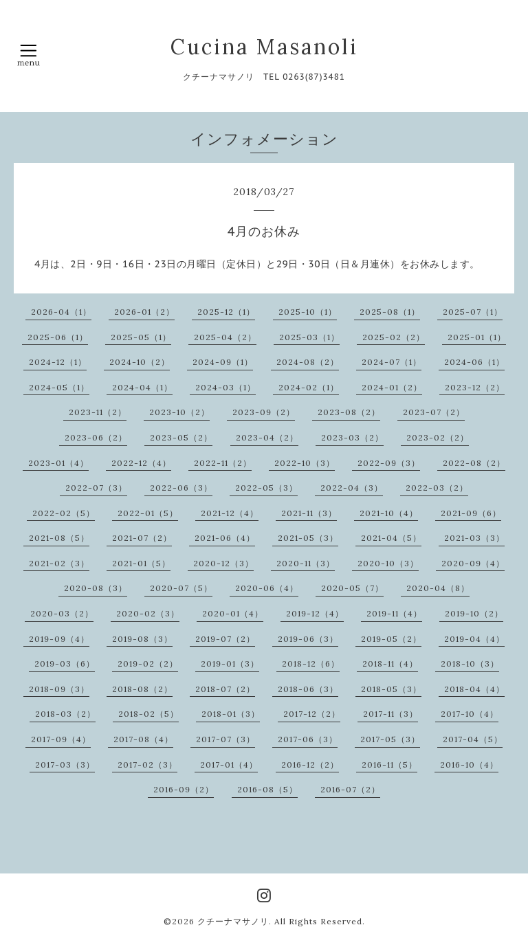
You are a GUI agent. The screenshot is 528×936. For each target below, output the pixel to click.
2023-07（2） (434, 412)
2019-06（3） (308, 639)
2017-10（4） (469, 714)
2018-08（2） (142, 689)
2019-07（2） (225, 639)
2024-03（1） (225, 387)
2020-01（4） (232, 613)
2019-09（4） (59, 639)
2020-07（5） (181, 588)
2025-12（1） (226, 312)
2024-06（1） (474, 362)
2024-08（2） (307, 362)
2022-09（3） (389, 463)
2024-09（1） (222, 362)
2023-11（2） (97, 412)
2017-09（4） (61, 739)
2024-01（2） (392, 387)
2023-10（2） (179, 412)
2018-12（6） (311, 663)
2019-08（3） (142, 639)
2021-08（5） (59, 538)
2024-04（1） (142, 387)
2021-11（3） (309, 513)
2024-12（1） (58, 362)
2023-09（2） (263, 412)
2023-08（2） (349, 412)
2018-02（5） (148, 714)
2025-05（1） (141, 337)
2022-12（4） (141, 463)
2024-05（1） (59, 387)
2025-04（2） (225, 337)
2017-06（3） (308, 739)
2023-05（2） (181, 437)
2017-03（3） (65, 764)
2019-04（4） (474, 639)
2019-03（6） (64, 663)
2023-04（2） (267, 437)
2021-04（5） (391, 538)
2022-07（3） (96, 487)
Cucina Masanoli (264, 47)
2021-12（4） (229, 513)
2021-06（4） (225, 538)
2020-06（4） (266, 588)
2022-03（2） (437, 487)
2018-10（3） (470, 663)
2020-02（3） (147, 613)
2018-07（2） (225, 689)
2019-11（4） (394, 613)
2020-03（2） (62, 613)
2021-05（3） (308, 538)
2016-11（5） (389, 764)
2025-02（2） (393, 337)
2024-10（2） (139, 362)
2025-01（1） (477, 337)
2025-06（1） (58, 337)
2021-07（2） (142, 538)
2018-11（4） (390, 663)
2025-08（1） (390, 312)
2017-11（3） (390, 714)
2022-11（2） (223, 463)
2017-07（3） (225, 739)
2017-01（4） (229, 764)
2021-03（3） (474, 538)
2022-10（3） (304, 463)
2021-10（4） (389, 513)
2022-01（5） (148, 513)
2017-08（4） (143, 739)
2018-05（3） (391, 689)
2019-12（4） (315, 613)
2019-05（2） (391, 639)
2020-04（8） (438, 588)
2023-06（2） (96, 437)
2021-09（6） (471, 513)
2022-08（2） (474, 463)
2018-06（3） (308, 689)
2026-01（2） (144, 312)
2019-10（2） (474, 613)
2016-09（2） (183, 789)
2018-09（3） (59, 689)
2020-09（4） (473, 563)
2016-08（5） (267, 789)
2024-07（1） (391, 362)
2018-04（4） (474, 689)
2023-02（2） (437, 437)
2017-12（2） (311, 714)
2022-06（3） (181, 487)
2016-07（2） (350, 789)
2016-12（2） (310, 764)
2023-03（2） (352, 437)
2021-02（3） (59, 563)
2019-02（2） (148, 663)
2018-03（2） (65, 714)
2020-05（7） (352, 588)
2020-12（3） (223, 563)
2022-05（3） (266, 487)
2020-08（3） (95, 588)
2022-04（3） (351, 487)
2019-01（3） (230, 663)
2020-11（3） (305, 563)
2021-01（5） (141, 563)
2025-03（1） (309, 337)
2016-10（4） (469, 764)
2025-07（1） (473, 312)
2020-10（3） (388, 563)
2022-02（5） (63, 513)
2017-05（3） (390, 739)
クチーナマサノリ (233, 921)
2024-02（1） (308, 387)
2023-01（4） (58, 463)
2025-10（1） (307, 312)
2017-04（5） (473, 739)
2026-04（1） (61, 312)
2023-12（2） (475, 387)
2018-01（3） (230, 714)
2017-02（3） (147, 764)
